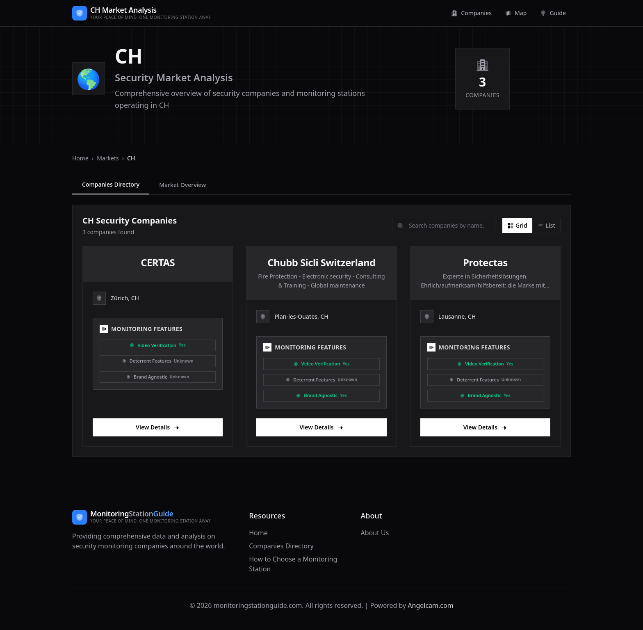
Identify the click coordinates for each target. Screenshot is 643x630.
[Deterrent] (158, 361)
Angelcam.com (430, 605)
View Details (158, 427)
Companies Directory (110, 184)
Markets (108, 158)
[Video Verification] (158, 346)
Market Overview (182, 185)
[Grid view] (517, 225)
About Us (374, 532)
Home (80, 158)
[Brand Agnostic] (158, 377)
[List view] (546, 225)
